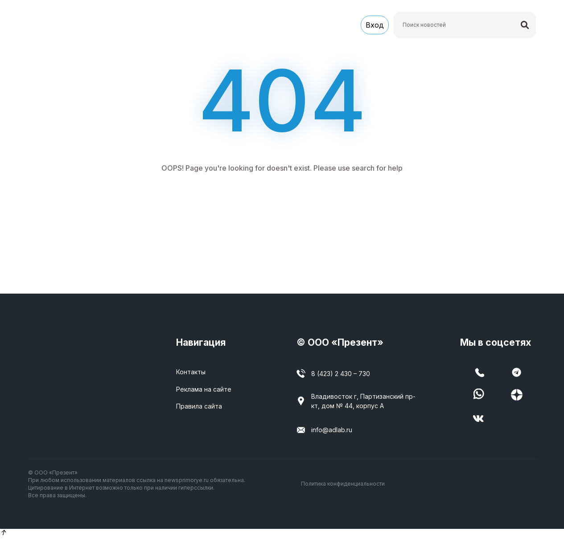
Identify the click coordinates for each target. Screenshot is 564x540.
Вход (375, 25)
